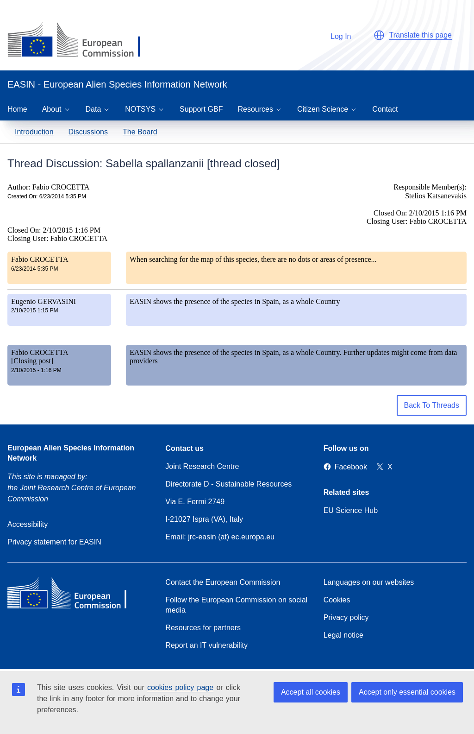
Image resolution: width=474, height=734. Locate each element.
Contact (385, 109)
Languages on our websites (369, 582)
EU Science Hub (351, 510)
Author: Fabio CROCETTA (48, 187)
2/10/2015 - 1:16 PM (36, 370)
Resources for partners (203, 628)
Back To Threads (431, 405)
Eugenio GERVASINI (43, 301)
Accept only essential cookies (407, 692)
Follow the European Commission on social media (236, 605)
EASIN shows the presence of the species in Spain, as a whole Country (235, 301)
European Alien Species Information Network (70, 453)
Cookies (337, 600)
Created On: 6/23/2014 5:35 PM (46, 196)
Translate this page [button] (420, 35)
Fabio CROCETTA (40, 259)
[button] (379, 35)
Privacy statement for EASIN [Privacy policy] (54, 542)
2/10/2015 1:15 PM (34, 310)
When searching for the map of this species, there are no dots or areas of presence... (253, 259)
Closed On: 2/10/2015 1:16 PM (53, 230)
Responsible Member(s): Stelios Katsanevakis (430, 191)
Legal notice (343, 635)
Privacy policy (346, 617)
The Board (140, 132)
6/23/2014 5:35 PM (34, 269)
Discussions (88, 132)
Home (17, 109)
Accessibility (27, 524)
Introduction (34, 132)
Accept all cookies (310, 692)
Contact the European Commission (222, 582)
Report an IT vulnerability (206, 645)
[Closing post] (32, 361)
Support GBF (201, 109)
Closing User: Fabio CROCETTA (57, 238)
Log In (336, 35)
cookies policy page (180, 687)
